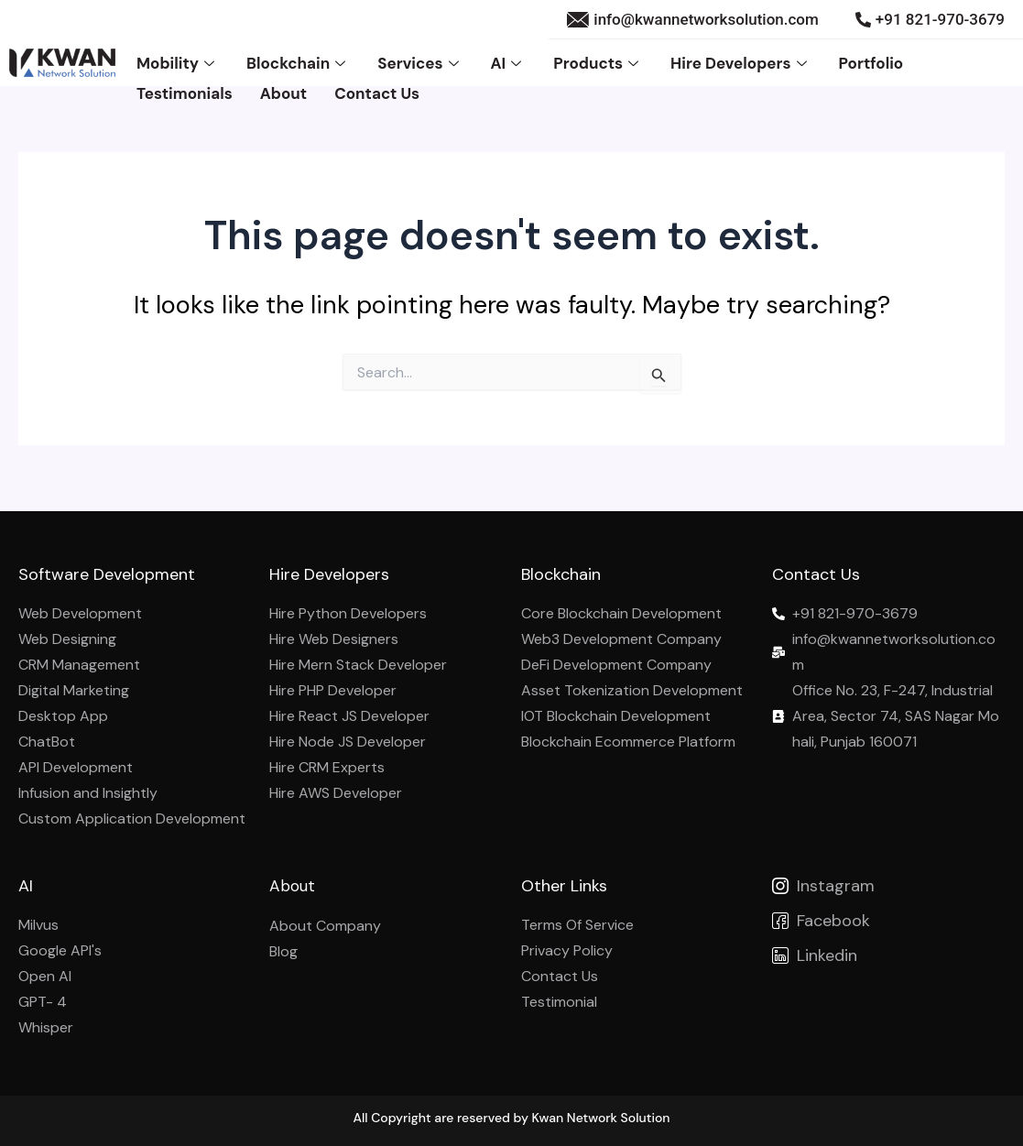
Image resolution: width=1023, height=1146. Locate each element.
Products (598, 61)
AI (509, 61)
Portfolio (871, 61)
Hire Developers (740, 61)
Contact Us (376, 87)
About (283, 87)
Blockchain (298, 61)
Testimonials (184, 87)
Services (420, 61)
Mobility (177, 61)
